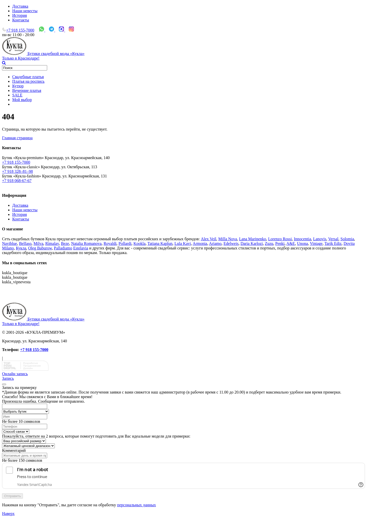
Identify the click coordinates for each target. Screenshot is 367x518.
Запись (8, 378)
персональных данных (136, 505)
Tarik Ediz (333, 243)
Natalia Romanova (86, 243)
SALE (17, 95)
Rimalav (52, 243)
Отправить (12, 496)
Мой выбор (22, 99)
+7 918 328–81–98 (17, 171)
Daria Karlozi (252, 243)
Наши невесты (24, 11)
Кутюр (17, 86)
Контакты (20, 20)
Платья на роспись (28, 81)
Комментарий (14, 450)
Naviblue (9, 243)
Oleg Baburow (40, 248)
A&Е (290, 243)
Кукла (21, 248)
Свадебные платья (28, 77)
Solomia (347, 239)
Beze (65, 243)
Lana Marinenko (252, 239)
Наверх (8, 513)
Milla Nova (227, 239)
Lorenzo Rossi (280, 239)
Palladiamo (63, 248)
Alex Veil (208, 239)
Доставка (20, 6)
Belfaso (25, 243)
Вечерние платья (26, 90)
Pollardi (125, 243)
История (19, 15)
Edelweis (231, 243)
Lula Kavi (183, 243)
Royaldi (109, 243)
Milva (38, 243)
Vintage (316, 243)
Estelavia (80, 248)
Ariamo (215, 243)
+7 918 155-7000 (20, 30)
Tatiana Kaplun (160, 243)
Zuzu (269, 243)
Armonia (200, 243)
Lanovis (319, 239)
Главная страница (17, 138)
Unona (302, 243)
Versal (333, 239)
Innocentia (302, 239)
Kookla (140, 243)
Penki (279, 243)
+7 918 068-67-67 (17, 180)
